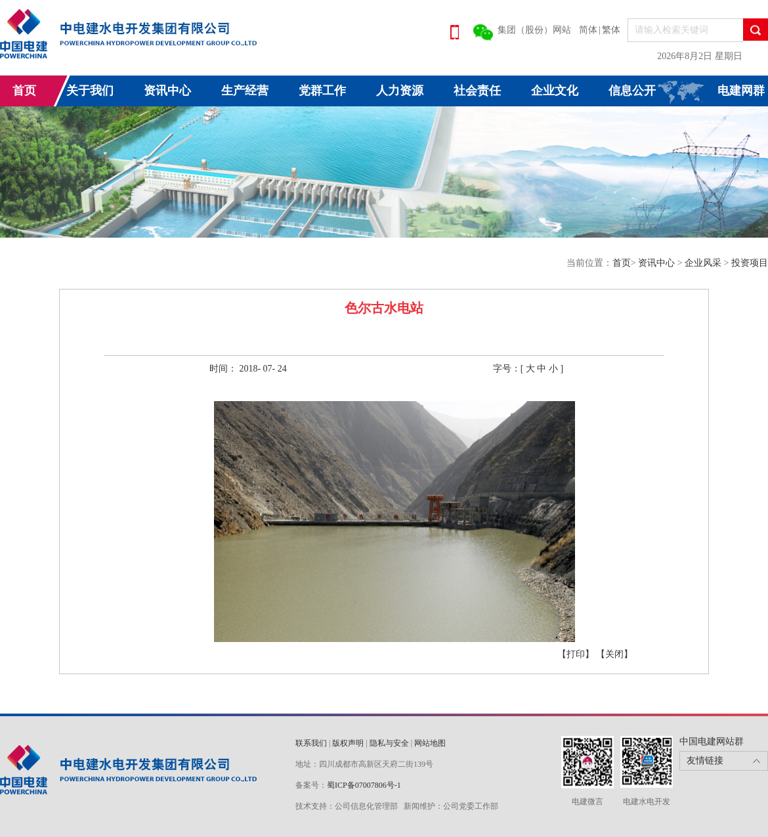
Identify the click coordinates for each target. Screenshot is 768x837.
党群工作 (322, 90)
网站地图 (430, 743)
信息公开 (632, 90)
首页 (24, 90)
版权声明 (348, 743)
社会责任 (477, 90)
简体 (588, 30)
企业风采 (704, 263)
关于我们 (90, 90)
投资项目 (749, 263)
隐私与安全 (389, 743)
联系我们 (311, 743)
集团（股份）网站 (534, 30)
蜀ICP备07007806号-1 (364, 785)
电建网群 (741, 90)
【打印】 (575, 654)
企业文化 (554, 90)
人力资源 (399, 90)
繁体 (611, 30)
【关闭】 (614, 654)
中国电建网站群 (711, 741)
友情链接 (705, 760)
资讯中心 (167, 90)
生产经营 (244, 90)
